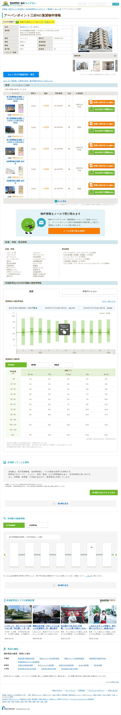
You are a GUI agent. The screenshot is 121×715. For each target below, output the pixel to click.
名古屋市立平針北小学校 (27, 669)
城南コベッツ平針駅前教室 (74, 658)
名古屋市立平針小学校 (69, 669)
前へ (5, 555)
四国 (34, 701)
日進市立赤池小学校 (48, 669)
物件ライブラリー (63, 699)
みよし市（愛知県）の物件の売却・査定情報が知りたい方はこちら (28, 81)
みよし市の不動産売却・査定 (21, 74)
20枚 (9, 115)
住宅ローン (53, 699)
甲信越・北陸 (19, 701)
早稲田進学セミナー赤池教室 (28, 662)
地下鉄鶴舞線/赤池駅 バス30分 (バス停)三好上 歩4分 (15, 120)
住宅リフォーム (14, 699)
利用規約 (81, 690)
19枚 (9, 158)
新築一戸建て (97, 695)
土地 (113, 695)
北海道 (4, 701)
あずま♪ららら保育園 (46, 665)
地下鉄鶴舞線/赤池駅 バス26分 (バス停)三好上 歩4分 (15, 99)
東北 (8, 701)
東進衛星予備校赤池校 (26, 658)
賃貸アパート (47, 695)
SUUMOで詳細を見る (101, 109)
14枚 (9, 136)
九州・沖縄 (43, 701)
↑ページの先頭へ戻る (112, 682)
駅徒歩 (57, 365)
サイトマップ (70, 690)
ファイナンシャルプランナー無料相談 (82, 699)
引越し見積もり (43, 699)
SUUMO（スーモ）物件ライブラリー (19, 3)
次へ (116, 555)
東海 (26, 701)
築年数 (33, 365)
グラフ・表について (109, 301)
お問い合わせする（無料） (101, 102)
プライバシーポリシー (96, 690)
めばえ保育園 (84, 665)
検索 (116, 4)
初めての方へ (57, 690)
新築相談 (34, 699)
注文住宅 (5, 699)
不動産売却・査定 (25, 699)
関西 (30, 701)
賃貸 (47, 22)
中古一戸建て (107, 695)
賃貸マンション (37, 695)
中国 (37, 701)
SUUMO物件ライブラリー (36, 9)
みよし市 (58, 9)
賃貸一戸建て (56, 695)
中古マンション (87, 695)
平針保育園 (98, 665)
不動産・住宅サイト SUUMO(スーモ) (14, 695)
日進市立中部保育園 (66, 665)
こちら (88, 576)
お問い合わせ (113, 690)
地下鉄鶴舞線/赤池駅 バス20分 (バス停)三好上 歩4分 (15, 142)
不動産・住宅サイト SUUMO (13, 9)
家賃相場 (64, 695)
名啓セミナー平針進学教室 (49, 658)
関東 (12, 701)
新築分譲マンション (75, 695)
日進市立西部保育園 (25, 665)
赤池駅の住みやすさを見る (103, 493)
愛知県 (50, 9)
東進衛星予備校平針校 (97, 658)
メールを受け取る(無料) (74, 231)
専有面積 (11, 365)
